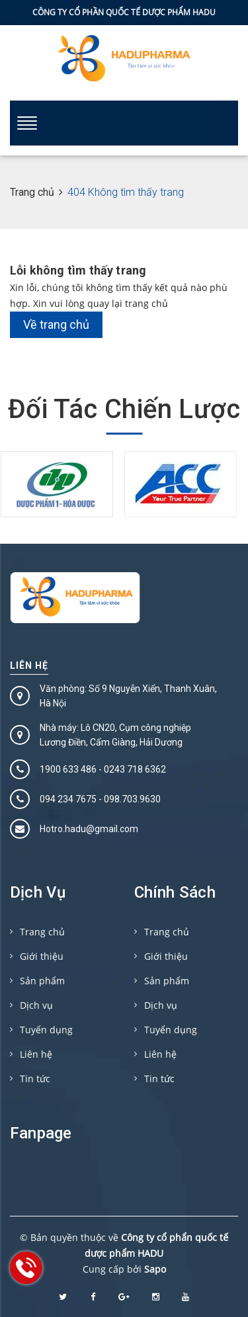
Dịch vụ (36, 1005)
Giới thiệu (41, 956)
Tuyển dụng (46, 1029)
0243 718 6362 (135, 769)
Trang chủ (42, 931)
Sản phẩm (42, 980)
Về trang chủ (56, 324)
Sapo (155, 1269)
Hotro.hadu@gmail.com (89, 829)
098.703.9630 (132, 799)
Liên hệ (29, 665)
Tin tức (35, 1078)
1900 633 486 (68, 769)
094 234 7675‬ (68, 799)
